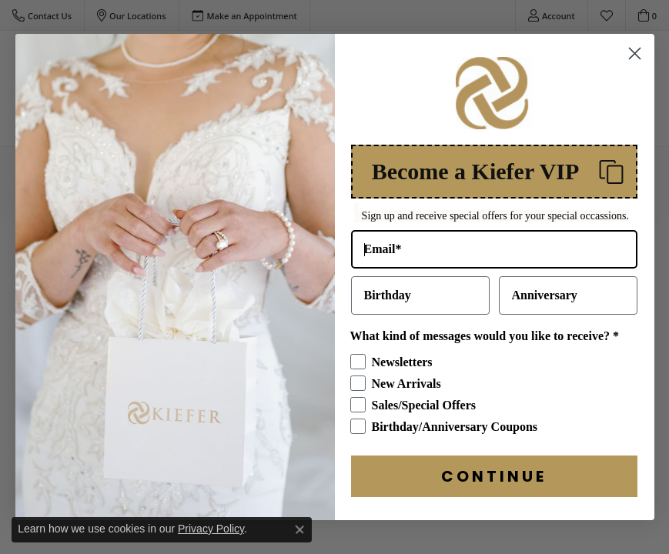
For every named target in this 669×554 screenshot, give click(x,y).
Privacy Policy (211, 528)
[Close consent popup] (299, 529)
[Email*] (494, 261)
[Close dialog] (634, 65)
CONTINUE (494, 488)
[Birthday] (420, 307)
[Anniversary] (568, 307)
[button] (494, 183)
